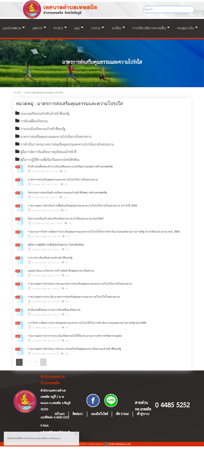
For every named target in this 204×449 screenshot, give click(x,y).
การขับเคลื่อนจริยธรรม (33, 122)
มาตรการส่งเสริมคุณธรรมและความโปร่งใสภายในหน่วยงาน (58, 138)
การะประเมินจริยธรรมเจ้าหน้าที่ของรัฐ (50, 260)
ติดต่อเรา (78, 417)
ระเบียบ (116, 28)
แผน (77, 28)
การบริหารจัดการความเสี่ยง (149, 28)
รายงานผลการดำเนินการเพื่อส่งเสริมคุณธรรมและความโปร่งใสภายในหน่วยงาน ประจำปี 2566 (82, 208)
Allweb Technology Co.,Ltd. (118, 447)
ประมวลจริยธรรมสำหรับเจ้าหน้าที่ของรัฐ (45, 114)
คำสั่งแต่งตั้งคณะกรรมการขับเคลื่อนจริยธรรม (54, 312)
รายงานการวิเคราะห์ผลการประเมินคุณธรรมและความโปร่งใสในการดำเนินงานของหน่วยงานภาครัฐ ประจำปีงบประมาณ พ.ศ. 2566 (104, 234)
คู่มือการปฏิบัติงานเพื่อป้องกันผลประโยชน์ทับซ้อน (51, 162)
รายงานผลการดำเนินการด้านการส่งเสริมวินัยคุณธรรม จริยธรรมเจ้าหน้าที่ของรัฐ (74, 351)
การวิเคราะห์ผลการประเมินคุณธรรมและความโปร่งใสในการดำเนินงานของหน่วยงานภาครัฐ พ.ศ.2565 (87, 325)
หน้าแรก (60, 417)
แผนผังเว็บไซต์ (99, 417)
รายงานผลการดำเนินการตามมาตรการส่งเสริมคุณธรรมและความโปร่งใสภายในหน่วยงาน (80, 286)
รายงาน (95, 28)
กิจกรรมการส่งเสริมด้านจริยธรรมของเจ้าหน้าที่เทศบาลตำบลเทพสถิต (67, 195)
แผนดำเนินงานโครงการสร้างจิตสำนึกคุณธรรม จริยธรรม (61, 273)
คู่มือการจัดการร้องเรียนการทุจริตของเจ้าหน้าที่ (49, 154)
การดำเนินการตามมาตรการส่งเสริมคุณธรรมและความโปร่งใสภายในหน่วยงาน (70, 146)
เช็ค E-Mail (122, 417)
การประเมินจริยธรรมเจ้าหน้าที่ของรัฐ (43, 130)
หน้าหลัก (17, 92)
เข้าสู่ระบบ (143, 417)
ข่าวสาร (58, 28)
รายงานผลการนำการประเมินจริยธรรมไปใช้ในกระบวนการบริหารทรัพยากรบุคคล (75, 338)
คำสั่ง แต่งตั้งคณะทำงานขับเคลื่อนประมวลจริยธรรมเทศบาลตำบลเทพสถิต (70, 169)
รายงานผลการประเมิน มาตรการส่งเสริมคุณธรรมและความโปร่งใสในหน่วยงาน (74, 299)
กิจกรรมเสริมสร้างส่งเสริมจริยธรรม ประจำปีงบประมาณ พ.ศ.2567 (66, 221)
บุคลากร (37, 28)
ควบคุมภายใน (185, 28)
